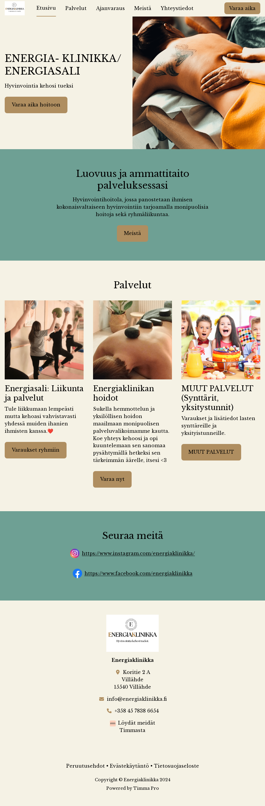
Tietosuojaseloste (176, 766)
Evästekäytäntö (129, 766)
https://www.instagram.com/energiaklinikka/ (138, 554)
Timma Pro (146, 788)
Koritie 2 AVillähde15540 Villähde (132, 679)
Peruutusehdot (85, 766)
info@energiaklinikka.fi (137, 699)
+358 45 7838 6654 (137, 711)
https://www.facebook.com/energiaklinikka (139, 574)
